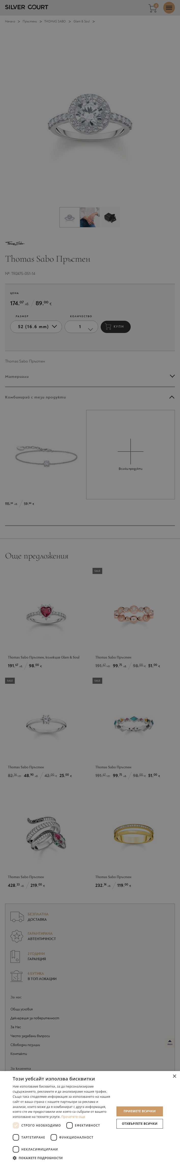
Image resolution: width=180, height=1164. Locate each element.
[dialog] (90, 582)
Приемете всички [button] (140, 1111)
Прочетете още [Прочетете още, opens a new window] (73, 1117)
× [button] (174, 1076)
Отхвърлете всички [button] (139, 1123)
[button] (62, 1157)
